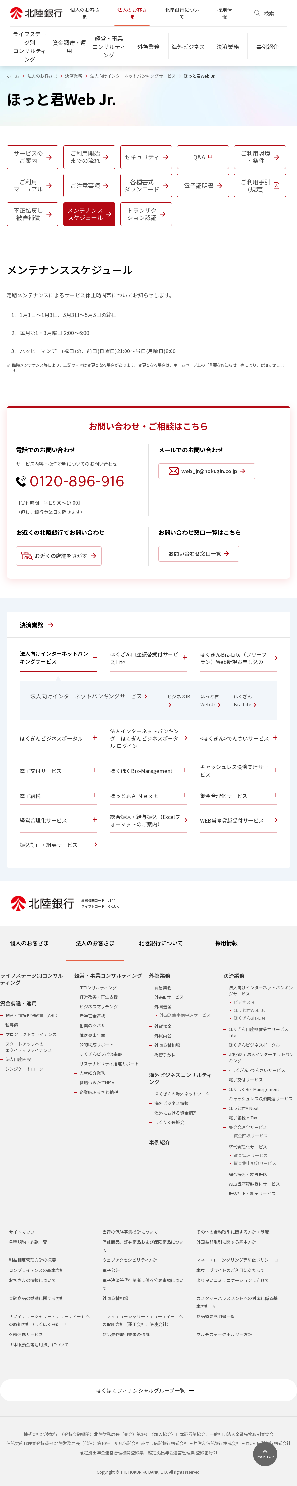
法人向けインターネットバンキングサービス (133, 76)
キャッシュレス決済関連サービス (261, 1098)
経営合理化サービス (248, 1147)
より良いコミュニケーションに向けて (232, 1280)
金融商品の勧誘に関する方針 (36, 1298)
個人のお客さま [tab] (29, 943)
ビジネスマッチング (99, 1006)
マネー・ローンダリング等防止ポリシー (237, 1260)
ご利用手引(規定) (260, 185)
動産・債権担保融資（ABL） (32, 1015)
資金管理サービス (251, 1155)
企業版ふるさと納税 (99, 1092)
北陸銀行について (182, 13)
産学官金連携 (92, 1016)
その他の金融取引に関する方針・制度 (232, 1232)
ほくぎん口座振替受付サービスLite (258, 1032)
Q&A (203, 156)
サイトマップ (21, 1232)
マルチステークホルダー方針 (224, 1334)
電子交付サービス (246, 1079)
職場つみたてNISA (97, 1082)
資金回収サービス (251, 1136)
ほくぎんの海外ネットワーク (182, 1094)
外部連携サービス (26, 1334)
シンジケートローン (24, 1069)
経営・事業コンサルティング (108, 975)
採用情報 (224, 13)
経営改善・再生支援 (99, 997)
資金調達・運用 (18, 1003)
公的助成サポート (97, 1044)
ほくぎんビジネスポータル (254, 1045)
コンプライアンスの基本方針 (36, 1270)
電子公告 (111, 1270)
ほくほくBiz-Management (254, 1089)
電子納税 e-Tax (243, 1117)
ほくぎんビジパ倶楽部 (101, 1054)
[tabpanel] (148, 1080)
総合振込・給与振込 (248, 1174)
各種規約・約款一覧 (28, 1242)
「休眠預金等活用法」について (39, 1344)
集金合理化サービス (248, 1127)
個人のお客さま (85, 13)
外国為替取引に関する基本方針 (226, 1242)
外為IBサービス (169, 997)
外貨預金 (162, 1026)
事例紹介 (159, 1142)
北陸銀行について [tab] (161, 943)
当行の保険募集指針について (130, 1232)
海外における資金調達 (175, 1113)
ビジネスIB (244, 1002)
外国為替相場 (167, 1045)
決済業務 (73, 76)
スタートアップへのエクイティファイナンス (28, 1047)
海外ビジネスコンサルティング (180, 1079)
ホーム (13, 76)
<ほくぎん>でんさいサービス (257, 1070)
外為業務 (159, 975)
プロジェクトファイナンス (31, 1034)
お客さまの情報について (32, 1280)
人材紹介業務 (92, 1073)
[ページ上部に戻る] (265, 1454)
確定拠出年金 (92, 1035)
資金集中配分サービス (255, 1163)
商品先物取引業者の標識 (126, 1334)
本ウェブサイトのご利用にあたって (230, 1270)
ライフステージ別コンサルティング (31, 979)
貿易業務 (162, 987)
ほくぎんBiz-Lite (250, 1018)
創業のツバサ (92, 1025)
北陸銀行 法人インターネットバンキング (261, 1057)
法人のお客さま (132, 13)
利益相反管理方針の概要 (32, 1260)
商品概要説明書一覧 (215, 1316)
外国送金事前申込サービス (185, 1015)
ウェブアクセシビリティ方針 (130, 1260)
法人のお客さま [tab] (95, 943)
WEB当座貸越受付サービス (254, 1184)
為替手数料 (165, 1055)
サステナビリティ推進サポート (109, 1063)
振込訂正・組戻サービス (252, 1193)
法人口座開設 (18, 1059)
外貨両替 (162, 1036)
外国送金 (162, 1006)
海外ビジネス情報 (171, 1103)
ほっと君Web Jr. (249, 1010)
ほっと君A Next (244, 1108)
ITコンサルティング (98, 987)
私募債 (11, 1025)
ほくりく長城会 (169, 1122)
